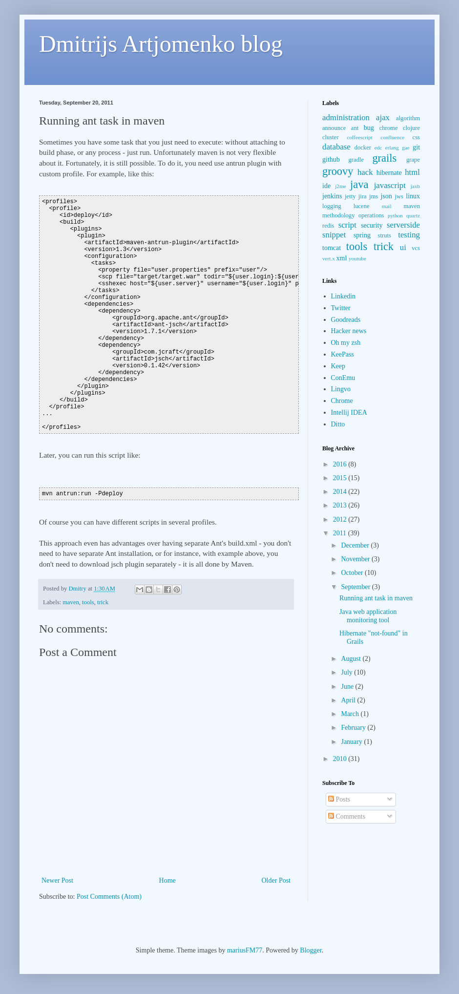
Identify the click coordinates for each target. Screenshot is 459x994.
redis (328, 225)
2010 (341, 758)
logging (331, 206)
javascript (390, 185)
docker (363, 147)
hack (365, 172)
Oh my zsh (346, 342)
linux (413, 196)
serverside (403, 225)
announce (334, 128)
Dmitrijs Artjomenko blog (161, 44)
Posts (339, 799)
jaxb (415, 186)
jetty (350, 196)
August (351, 658)
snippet (334, 234)
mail (387, 206)
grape (413, 159)
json (386, 196)
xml (341, 258)
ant (354, 128)
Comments (346, 816)
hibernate (389, 172)
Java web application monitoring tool (367, 616)
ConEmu (343, 377)
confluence (392, 137)
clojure (411, 128)
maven (71, 602)
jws (399, 196)
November (356, 559)
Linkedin (343, 296)
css (416, 137)
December (356, 545)
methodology (338, 215)
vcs (416, 248)
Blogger (310, 950)
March (350, 714)
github (331, 159)
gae (406, 147)
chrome (388, 128)
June (348, 686)
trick (102, 602)
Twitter (341, 308)
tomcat (331, 248)
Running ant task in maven (376, 598)
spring (362, 235)
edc (378, 147)
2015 (341, 478)
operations (371, 215)
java (359, 184)
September (356, 587)
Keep (338, 366)
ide (326, 186)
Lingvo (341, 389)
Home (167, 880)
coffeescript (360, 137)
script (347, 225)
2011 (340, 533)
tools (88, 602)
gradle (356, 159)
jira (362, 196)
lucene (362, 206)
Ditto (338, 424)
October (353, 572)
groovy (337, 171)
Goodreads (346, 319)
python (395, 215)
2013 (341, 505)
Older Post (276, 880)
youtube (357, 258)
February (354, 727)
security (371, 225)
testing (409, 234)
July (347, 672)
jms (373, 196)
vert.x (328, 258)
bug (369, 127)
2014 (341, 491)
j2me (340, 186)
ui (403, 247)
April (349, 700)
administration (346, 117)
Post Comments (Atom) (109, 896)
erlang (392, 147)
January (352, 741)
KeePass (342, 354)
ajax (383, 117)
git (416, 147)
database (336, 146)
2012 (341, 519)
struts (384, 235)
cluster (330, 137)
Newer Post (57, 880)
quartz (413, 215)
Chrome (342, 400)
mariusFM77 (244, 950)
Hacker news (349, 331)
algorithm (408, 118)
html (412, 172)
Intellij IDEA (349, 412)
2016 (341, 464)
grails (384, 158)
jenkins (332, 196)
